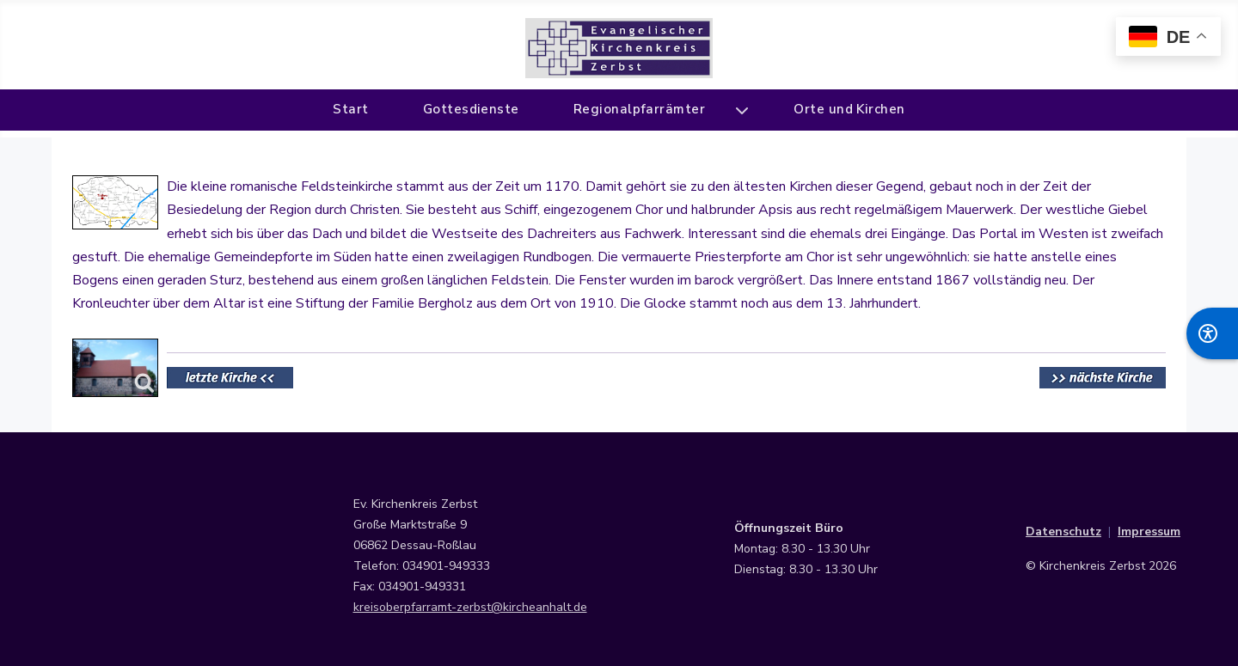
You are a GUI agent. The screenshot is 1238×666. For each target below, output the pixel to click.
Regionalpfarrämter (639, 109)
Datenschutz (1063, 531)
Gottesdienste (471, 109)
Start (350, 109)
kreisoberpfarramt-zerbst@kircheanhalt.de (470, 607)
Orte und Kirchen (849, 109)
